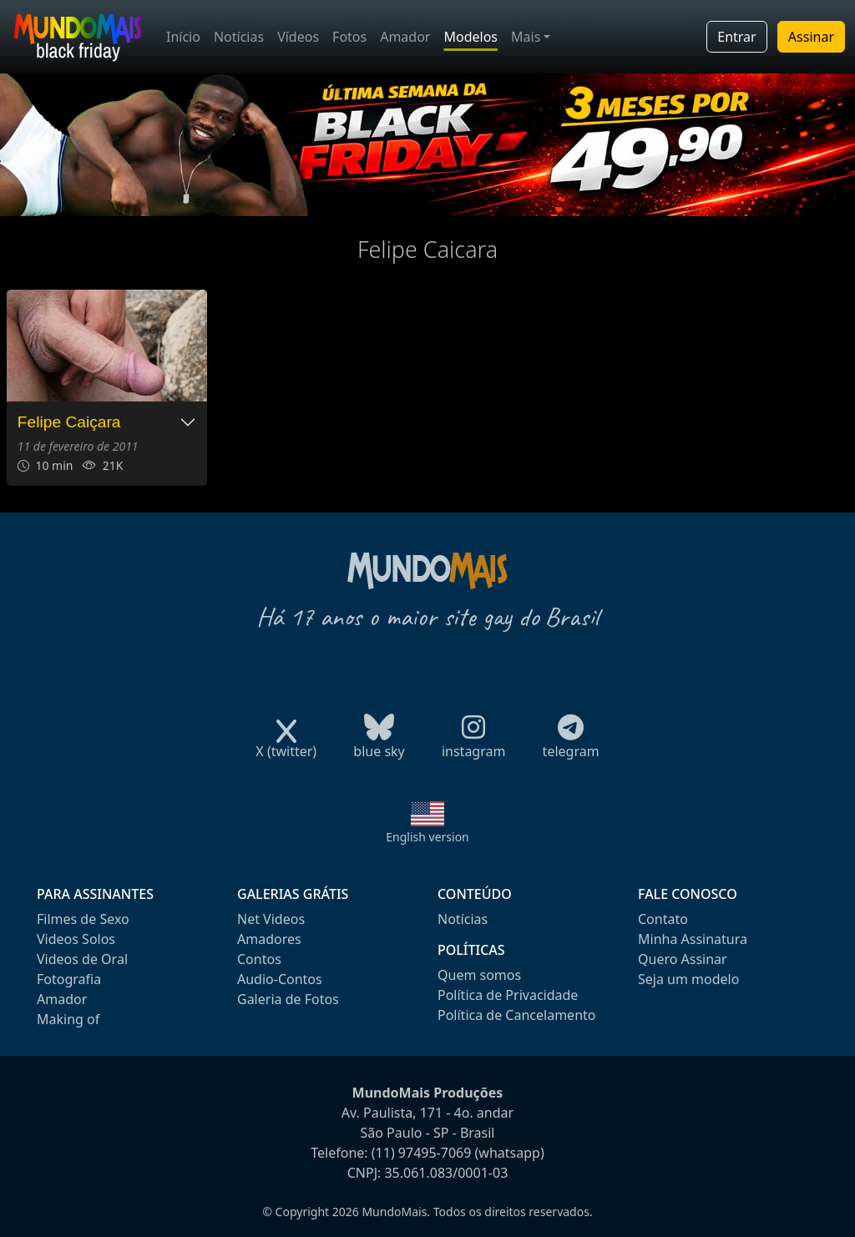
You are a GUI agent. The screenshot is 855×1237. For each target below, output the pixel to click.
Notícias (239, 37)
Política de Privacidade (508, 995)
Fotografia (69, 979)
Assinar (811, 37)
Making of (68, 1019)
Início (183, 37)
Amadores (269, 939)
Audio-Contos (279, 979)
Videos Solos (76, 939)
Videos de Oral (82, 959)
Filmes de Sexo (83, 919)
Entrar (736, 37)
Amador (405, 37)
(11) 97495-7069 (422, 1153)
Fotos (349, 37)
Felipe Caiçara (69, 422)
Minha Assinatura (692, 939)
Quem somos (479, 975)
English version (427, 837)
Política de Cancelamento (516, 1015)
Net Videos (271, 919)
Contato (663, 919)
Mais (525, 37)
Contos (259, 959)
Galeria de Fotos (288, 999)
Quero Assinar (682, 959)
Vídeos (298, 37)
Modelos (470, 37)
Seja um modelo (688, 979)
